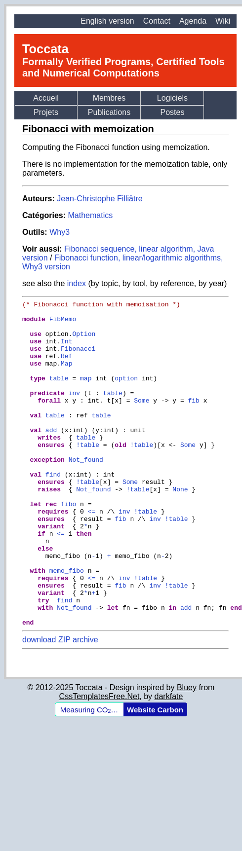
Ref (66, 367)
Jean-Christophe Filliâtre (99, 198)
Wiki (222, 21)
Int (66, 349)
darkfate (169, 761)
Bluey (187, 752)
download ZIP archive (60, 705)
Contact (156, 21)
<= (92, 554)
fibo (68, 545)
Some (141, 420)
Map (66, 376)
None (180, 527)
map (85, 394)
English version (107, 21)
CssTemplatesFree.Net (99, 761)
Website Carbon (155, 775)
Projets (46, 112)
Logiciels (172, 98)
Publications (109, 112)
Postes (173, 112)
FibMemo (63, 323)
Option (83, 340)
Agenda (192, 21)
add (51, 456)
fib (193, 420)
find (53, 509)
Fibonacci (78, 358)
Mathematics (90, 215)
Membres (109, 98)
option (126, 394)
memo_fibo (66, 625)
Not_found (86, 491)
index (76, 283)
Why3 (59, 232)
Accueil (46, 98)
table (59, 394)
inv (74, 411)
